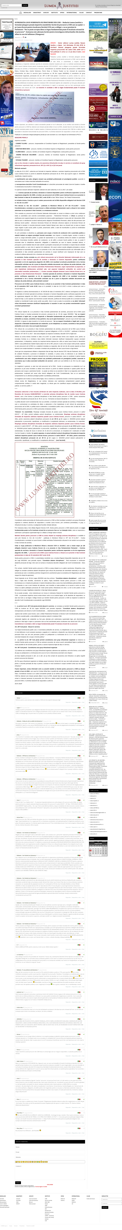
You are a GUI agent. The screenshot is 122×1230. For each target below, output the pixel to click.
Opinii (62, 12)
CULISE (88, 1196)
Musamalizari (3, 1202)
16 (105, 850)
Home (16, 19)
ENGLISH (74, 1198)
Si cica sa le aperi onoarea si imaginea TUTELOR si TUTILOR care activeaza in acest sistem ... (98, 495)
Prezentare (98, 12)
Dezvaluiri (27, 12)
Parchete (18, 1200)
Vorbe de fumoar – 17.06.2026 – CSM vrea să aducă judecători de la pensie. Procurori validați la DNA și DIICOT (98, 324)
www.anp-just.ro (94, 815)
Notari (46, 1203)
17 (90, 852)
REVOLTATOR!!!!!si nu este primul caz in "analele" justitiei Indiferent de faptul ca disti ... (97, 474)
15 (103, 850)
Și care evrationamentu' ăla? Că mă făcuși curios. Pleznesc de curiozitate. (98, 460)
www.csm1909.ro (94, 793)
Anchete (2, 1198)
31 (90, 855)
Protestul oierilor (94, 202)
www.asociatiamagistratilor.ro (98, 812)
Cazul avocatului (33, 1198)
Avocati (46, 12)
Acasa (10, 1225)
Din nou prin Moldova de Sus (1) (98, 247)
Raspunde (68, 702)
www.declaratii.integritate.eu (97, 829)
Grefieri (47, 1219)
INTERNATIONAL (76, 1196)
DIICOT (18, 1203)
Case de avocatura (33, 1200)
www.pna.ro (93, 803)
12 (95, 850)
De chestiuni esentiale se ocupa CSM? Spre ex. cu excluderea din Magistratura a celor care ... (98, 507)
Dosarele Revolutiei (4, 1207)
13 (98, 850)
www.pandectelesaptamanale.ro (98, 831)
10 (90, 850)
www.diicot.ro (93, 805)
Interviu (63, 1200)
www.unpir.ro (93, 827)
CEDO (73, 1200)
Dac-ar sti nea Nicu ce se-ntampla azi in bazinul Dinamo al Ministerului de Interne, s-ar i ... (97, 514)
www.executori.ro (94, 822)
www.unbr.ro (93, 817)
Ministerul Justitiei (49, 1212)
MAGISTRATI (19, 1196)
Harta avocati (32, 1203)
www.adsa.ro (93, 834)
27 (98, 853)
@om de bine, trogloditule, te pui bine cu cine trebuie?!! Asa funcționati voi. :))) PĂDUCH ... (97, 488)
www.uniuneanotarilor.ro (96, 824)
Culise (81, 12)
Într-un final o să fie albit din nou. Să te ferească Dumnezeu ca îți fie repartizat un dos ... (98, 467)
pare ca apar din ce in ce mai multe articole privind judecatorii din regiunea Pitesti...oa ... (97, 521)
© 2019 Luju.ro (4, 1225)
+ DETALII (105, 286)
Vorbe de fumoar (91, 1198)
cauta (25, 5)
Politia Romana (48, 1207)
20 (98, 852)
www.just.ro (93, 796)
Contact (89, 12)
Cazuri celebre (3, 1203)
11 (93, 850)
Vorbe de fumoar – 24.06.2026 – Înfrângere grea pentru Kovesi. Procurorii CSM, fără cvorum (98, 283)
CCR (46, 1220)
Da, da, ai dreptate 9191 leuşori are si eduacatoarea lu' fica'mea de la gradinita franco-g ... (98, 453)
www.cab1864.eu (94, 808)
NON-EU (74, 1202)
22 (103, 852)
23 (105, 852)
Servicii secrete (48, 1200)
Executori (47, 1214)
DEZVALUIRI (3, 1196)
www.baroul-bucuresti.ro (96, 819)
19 (95, 852)
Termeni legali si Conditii (41, 1186)
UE (72, 1203)
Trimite (18, 1182)
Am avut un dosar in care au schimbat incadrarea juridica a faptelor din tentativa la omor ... (97, 481)
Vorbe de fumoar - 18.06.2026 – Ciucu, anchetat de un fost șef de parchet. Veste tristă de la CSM (97, 316)
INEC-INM (47, 1202)
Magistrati (37, 12)
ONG (46, 1205)
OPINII (62, 1196)
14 (100, 850)
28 (100, 853)
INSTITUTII (47, 1196)
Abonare (105, 1207)
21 (100, 852)
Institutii (54, 12)
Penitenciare (48, 1210)
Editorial (63, 1198)
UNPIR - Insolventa (49, 1215)
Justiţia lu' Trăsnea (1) (95, 224)
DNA (17, 1202)
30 (105, 853)
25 (93, 853)
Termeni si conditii (30, 1225)
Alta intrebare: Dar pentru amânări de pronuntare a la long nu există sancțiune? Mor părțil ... (98, 446)
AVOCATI (31, 1196)
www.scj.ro (93, 798)
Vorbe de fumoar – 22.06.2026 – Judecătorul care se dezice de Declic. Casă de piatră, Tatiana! (97, 299)
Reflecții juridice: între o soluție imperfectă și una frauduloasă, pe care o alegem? (98, 270)
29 (103, 853)
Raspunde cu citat (76, 702)
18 (93, 852)
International (72, 12)
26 (95, 853)
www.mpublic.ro (94, 800)
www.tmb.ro (93, 810)
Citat (83, 702)
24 (90, 853)
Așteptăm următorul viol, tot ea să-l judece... (98, 501)
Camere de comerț (49, 1217)
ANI (46, 1208)
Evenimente (3, 1200)
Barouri (31, 1202)
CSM (46, 1198)
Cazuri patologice (4, 1205)
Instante (18, 1198)
